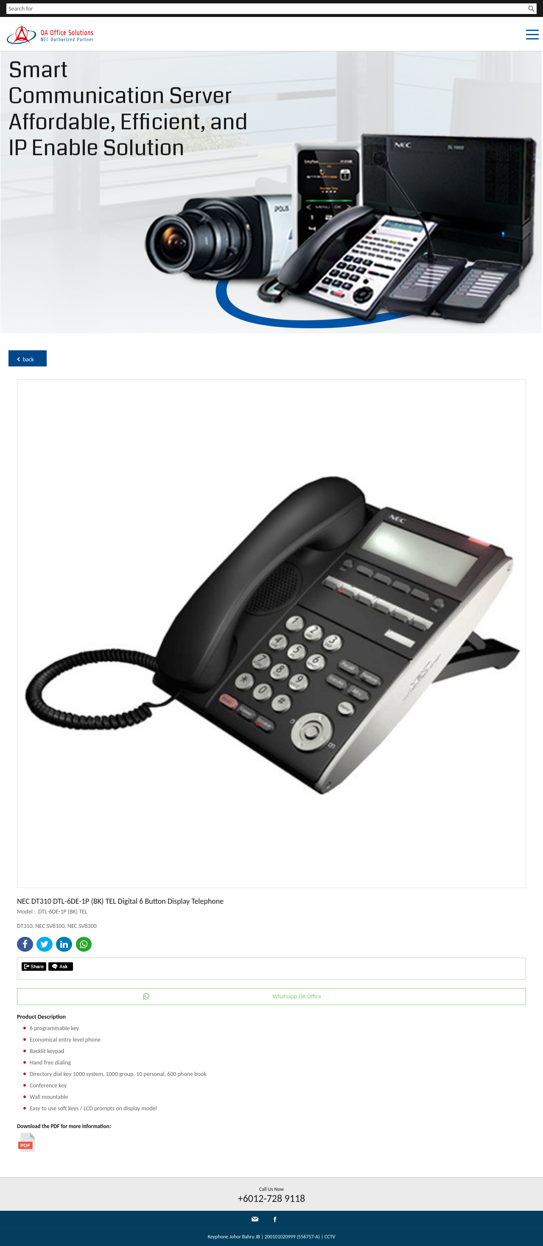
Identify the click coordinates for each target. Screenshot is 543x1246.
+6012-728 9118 (271, 1198)
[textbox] (267, 8)
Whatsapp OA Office (297, 996)
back (28, 359)
